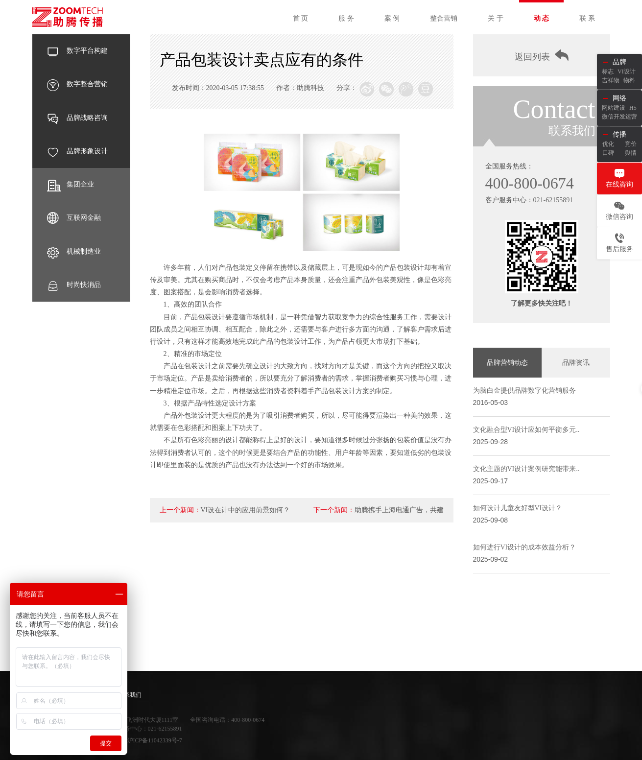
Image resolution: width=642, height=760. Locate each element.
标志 (608, 71)
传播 (619, 134)
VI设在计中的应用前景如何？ (245, 510)
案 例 (392, 18)
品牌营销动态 (507, 362)
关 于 (495, 18)
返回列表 (542, 55)
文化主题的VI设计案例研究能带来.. (526, 469)
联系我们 (130, 694)
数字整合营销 (77, 84)
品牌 (619, 62)
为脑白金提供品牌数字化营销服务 (524, 390)
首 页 (301, 18)
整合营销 (443, 18)
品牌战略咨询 (77, 118)
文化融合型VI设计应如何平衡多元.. (526, 429)
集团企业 (70, 184)
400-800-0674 (529, 183)
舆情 (631, 152)
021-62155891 (553, 200)
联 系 (587, 18)
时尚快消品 (74, 285)
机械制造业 (74, 251)
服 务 (346, 18)
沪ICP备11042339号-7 (154, 740)
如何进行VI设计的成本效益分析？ (524, 547)
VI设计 (627, 71)
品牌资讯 (576, 362)
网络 (619, 98)
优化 (608, 144)
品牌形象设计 (77, 151)
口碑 (608, 152)
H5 (633, 107)
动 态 (541, 18)
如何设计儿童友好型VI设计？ (518, 508)
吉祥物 (610, 80)
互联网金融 (74, 218)
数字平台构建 (77, 51)
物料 (629, 80)
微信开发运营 (619, 116)
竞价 (631, 144)
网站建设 (613, 107)
